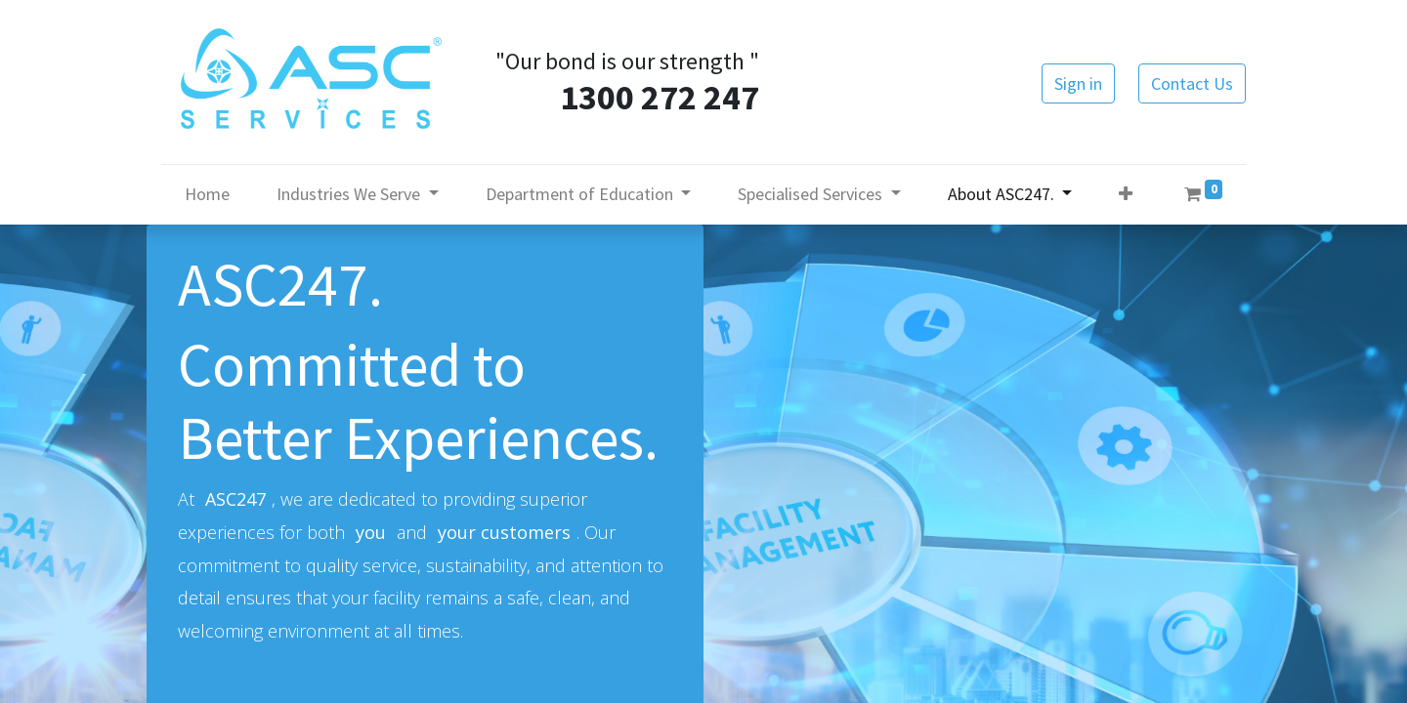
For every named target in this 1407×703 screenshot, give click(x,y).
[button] (1125, 194)
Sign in (1078, 83)
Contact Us (1192, 83)
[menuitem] (207, 194)
